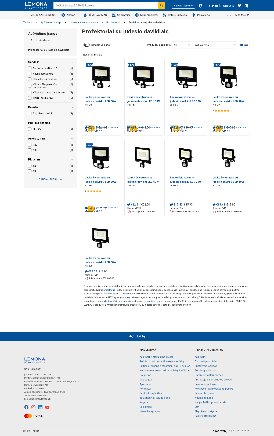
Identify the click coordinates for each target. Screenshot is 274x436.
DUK (197, 406)
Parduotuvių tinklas (151, 393)
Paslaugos (201, 15)
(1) (233, 110)
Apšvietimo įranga (50, 22)
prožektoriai (109, 290)
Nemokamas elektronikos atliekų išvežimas (165, 370)
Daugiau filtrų (50, 179)
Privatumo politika (205, 384)
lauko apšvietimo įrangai (117, 301)
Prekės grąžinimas (205, 370)
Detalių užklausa (175, 15)
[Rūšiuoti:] (215, 45)
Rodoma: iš (92, 54)
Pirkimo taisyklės (204, 393)
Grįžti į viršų (137, 336)
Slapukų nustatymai (206, 411)
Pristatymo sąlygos (206, 366)
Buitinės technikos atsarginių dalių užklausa (165, 366)
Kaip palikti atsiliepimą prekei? (157, 356)
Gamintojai (121, 15)
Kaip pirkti (200, 356)
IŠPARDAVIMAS (95, 15)
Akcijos (68, 15)
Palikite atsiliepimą (205, 415)
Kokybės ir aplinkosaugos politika (214, 388)
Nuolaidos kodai (204, 397)
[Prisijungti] (208, 5)
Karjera (144, 402)
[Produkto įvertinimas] (222, 110)
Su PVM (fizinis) (183, 5)
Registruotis (227, 5)
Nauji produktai (146, 15)
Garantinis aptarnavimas (209, 375)
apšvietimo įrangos (153, 301)
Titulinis (27, 22)
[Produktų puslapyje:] (181, 45)
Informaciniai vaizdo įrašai (155, 397)
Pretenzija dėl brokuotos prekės (213, 379)
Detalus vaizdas (100, 44)
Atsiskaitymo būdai (206, 361)
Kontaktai (145, 388)
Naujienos (145, 375)
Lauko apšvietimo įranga (84, 22)
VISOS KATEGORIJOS (41, 15)
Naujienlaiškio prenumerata (210, 402)
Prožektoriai (113, 22)
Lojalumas (146, 406)
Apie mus (145, 384)
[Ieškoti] (161, 5)
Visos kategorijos (150, 411)
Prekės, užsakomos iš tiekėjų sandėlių (162, 361)
